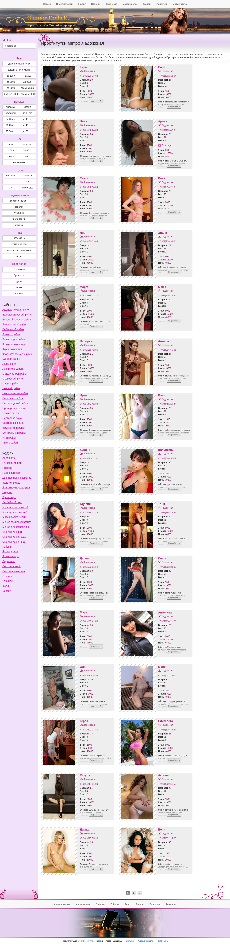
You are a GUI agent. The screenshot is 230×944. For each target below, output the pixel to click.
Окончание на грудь (14, 536)
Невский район (11, 388)
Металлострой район (14, 373)
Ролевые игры (10, 556)
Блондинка (19, 269)
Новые (47, 4)
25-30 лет (11, 131)
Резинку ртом (10, 551)
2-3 (27, 181)
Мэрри (162, 666)
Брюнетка (19, 275)
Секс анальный (11, 566)
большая (10, 175)
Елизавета (165, 721)
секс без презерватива (19, 250)
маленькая (27, 175)
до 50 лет (27, 131)
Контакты (130, 941)
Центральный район (14, 432)
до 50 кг (11, 150)
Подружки (162, 4)
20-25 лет (11, 125)
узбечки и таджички (19, 200)
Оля (83, 666)
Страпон (7, 576)
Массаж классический (15, 507)
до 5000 (11, 88)
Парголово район (12, 398)
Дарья (84, 558)
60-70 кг (11, 156)
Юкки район (9, 437)
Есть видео (167, 145)
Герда (84, 721)
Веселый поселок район (16, 319)
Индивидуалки (64, 4)
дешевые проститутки (19, 69)
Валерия (86, 341)
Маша (162, 287)
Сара (161, 67)
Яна (82, 232)
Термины (171, 904)
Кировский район (12, 349)
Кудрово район (11, 358)
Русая (19, 281)
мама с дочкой (19, 244)
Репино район (10, 413)
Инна (83, 121)
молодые (10, 107)
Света (162, 558)
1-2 (10, 181)
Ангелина (165, 612)
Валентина (165, 449)
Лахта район (9, 363)
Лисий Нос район (12, 368)
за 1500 (27, 76)
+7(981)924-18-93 (89, 404)
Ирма (83, 395)
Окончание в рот (12, 531)
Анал (127, 904)
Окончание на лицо (13, 541)
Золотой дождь (11, 482)
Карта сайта (162, 941)
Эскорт (82, 4)
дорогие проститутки (19, 63)
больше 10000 (28, 94)
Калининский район (14, 344)
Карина (85, 449)
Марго (84, 287)
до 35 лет (27, 113)
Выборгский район (13, 329)
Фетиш (6, 586)
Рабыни (7, 546)
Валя (161, 395)
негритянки (19, 219)
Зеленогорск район (13, 339)
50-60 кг (27, 150)
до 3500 (27, 82)
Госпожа (7, 467)
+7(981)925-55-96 (167, 350)
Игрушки (7, 492)
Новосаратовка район (15, 393)
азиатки (19, 207)
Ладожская (89, 71)
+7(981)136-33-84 (89, 76)
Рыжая (19, 287)
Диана (162, 232)
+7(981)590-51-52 (89, 458)
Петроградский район (15, 403)
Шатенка (19, 293)
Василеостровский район (17, 314)
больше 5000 (27, 88)
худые (11, 144)
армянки (19, 225)
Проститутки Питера (92, 941)
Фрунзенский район (13, 427)
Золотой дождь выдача (16, 487)
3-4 (10, 187)
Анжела (163, 341)
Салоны (95, 4)
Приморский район (13, 408)
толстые (27, 144)
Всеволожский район (14, 324)
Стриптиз (7, 581)
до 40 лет (27, 119)
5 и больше (27, 187)
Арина (162, 121)
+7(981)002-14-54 (167, 76)
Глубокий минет (11, 463)
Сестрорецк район (13, 422)
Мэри (83, 612)
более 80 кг (19, 162)
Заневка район (11, 334)
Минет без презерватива (16, 522)
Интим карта (180, 4)
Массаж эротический (14, 512)
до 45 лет (27, 125)
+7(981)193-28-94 (89, 675)
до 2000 (11, 82)
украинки (19, 213)
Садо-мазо (111, 4)
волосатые (19, 238)
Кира (83, 67)
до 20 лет (11, 119)
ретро (19, 256)
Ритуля (85, 775)
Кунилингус (9, 497)
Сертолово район (12, 418)
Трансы (147, 4)
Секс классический (13, 571)
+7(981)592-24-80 (89, 130)
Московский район (13, 378)
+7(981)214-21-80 (167, 187)
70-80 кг (27, 156)
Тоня (161, 504)
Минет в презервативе (15, 527)
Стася (84, 178)
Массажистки (130, 4)
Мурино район (10, 383)
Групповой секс (11, 472)
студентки (11, 113)
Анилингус (8, 458)
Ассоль (163, 775)
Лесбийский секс (12, 502)
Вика (161, 178)
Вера (161, 829)
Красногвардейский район (17, 354)
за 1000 (11, 76)
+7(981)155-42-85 (167, 130)
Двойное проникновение (16, 477)
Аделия (85, 504)
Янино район (10, 442)
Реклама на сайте (145, 941)
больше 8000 (11, 94)
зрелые (27, 107)
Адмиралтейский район (16, 309)
